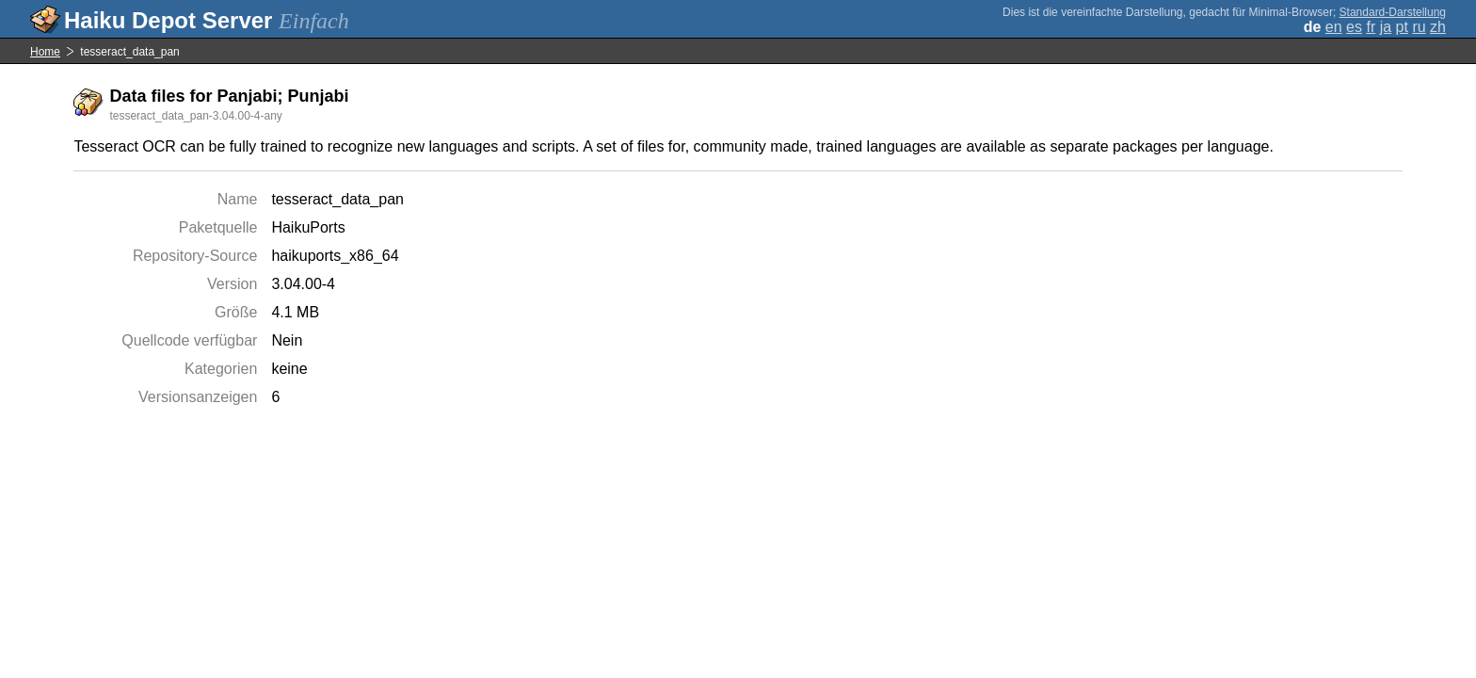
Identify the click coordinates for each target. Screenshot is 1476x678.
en (1333, 27)
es (1354, 27)
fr (1370, 27)
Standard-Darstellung (1393, 12)
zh (1438, 27)
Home (45, 51)
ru (1418, 27)
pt (1402, 27)
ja (1385, 27)
